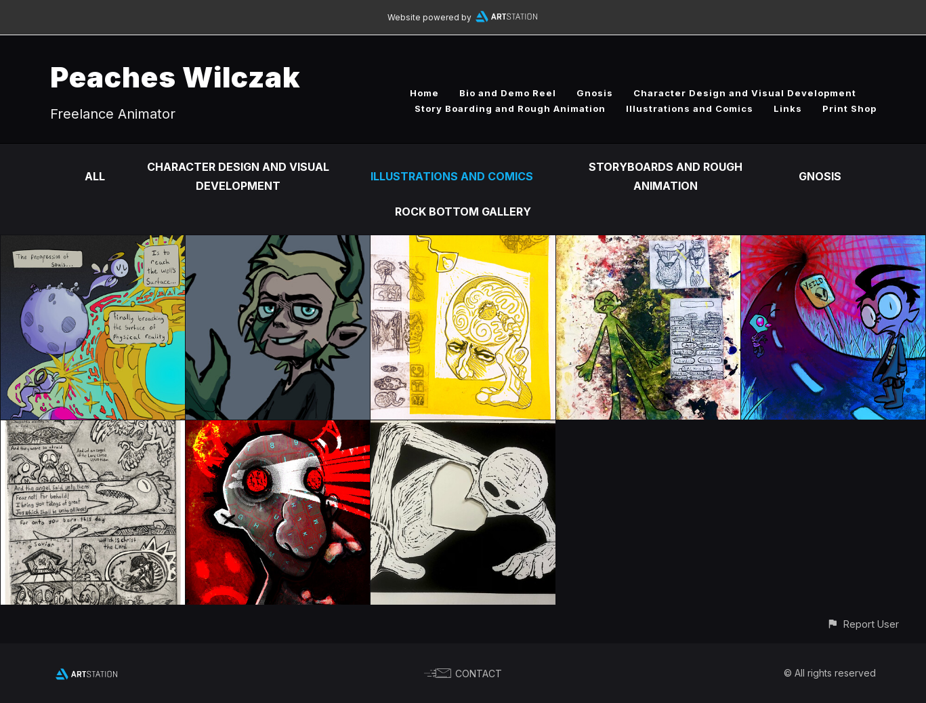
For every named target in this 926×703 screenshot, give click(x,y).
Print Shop (849, 108)
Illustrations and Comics (689, 108)
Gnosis (594, 92)
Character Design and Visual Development (744, 92)
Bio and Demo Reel (507, 92)
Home (424, 92)
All (95, 176)
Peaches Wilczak (175, 77)
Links (788, 108)
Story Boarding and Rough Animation (510, 108)
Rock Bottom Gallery (463, 211)
